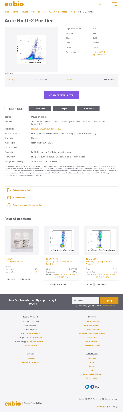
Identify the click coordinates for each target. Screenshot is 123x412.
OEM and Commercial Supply (92, 333)
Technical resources (30, 362)
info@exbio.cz (38, 337)
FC (36, 272)
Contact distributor (61, 95)
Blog (92, 362)
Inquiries (31, 358)
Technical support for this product (27, 205)
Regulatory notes (92, 345)
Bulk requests (19, 197)
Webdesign (101, 406)
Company (92, 358)
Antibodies (35, 12)
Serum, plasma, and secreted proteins (59, 12)
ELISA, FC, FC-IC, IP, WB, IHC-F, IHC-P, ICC (65, 276)
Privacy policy (92, 378)
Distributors (92, 337)
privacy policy (109, 306)
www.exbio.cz (31, 345)
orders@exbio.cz (34, 333)
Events (92, 366)
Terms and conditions (92, 374)
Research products (19, 12)
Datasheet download (22, 190)
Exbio (7, 12)
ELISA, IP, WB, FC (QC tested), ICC (100, 53)
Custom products (92, 329)
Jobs (92, 370)
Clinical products (92, 321)
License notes (92, 341)
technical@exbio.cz (39, 341)
